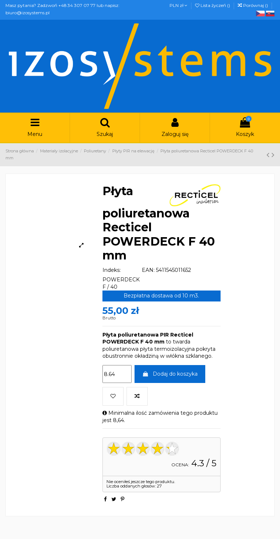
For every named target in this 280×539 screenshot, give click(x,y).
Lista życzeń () (213, 5)
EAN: (148, 270)
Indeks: (111, 270)
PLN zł (178, 5)
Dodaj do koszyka (170, 374)
